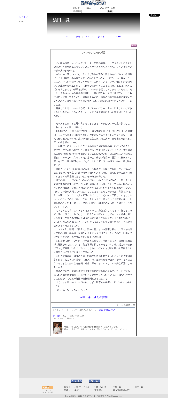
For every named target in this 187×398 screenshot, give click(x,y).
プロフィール (115, 36)
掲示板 (101, 36)
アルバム (89, 36)
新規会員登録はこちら (107, 310)
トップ (68, 36)
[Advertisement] (93, 357)
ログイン (23, 17)
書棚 (78, 36)
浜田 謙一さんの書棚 (94, 297)
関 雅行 (57, 316)
